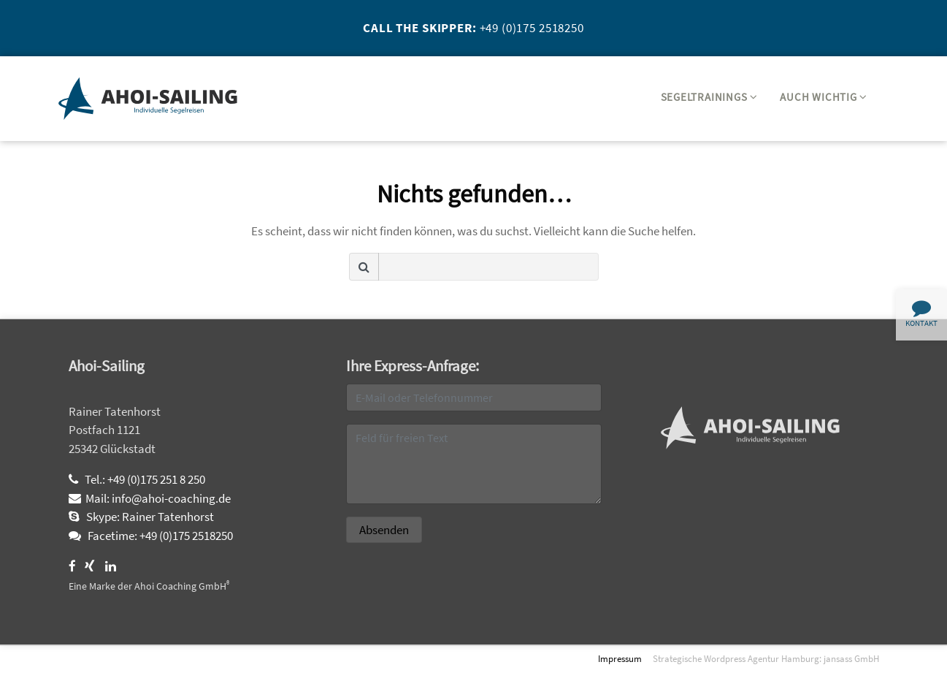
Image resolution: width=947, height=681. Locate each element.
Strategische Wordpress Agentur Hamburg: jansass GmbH (766, 658)
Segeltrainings (709, 97)
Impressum (620, 658)
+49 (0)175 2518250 (532, 28)
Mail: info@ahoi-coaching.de (150, 498)
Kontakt (921, 313)
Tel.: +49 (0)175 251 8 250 (137, 479)
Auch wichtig (823, 97)
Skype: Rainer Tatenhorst (141, 517)
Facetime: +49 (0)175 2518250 (151, 536)
